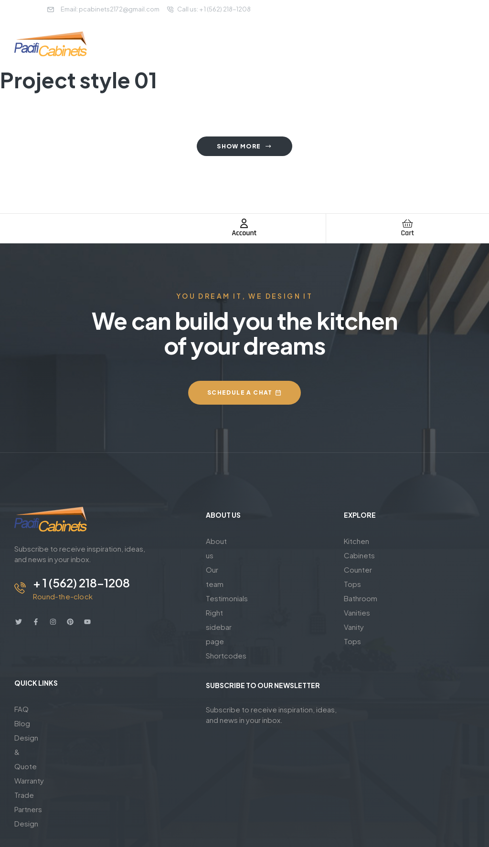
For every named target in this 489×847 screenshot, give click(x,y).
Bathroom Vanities (374, 569)
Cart (407, 233)
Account (244, 233)
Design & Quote (41, 703)
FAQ (21, 674)
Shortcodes (226, 598)
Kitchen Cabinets (373, 540)
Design (26, 746)
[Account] (244, 223)
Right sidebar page (238, 583)
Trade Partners (38, 731)
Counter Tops (367, 555)
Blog (22, 688)
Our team (221, 555)
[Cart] (407, 223)
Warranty (29, 717)
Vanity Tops (363, 583)
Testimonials (227, 569)
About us (221, 540)
